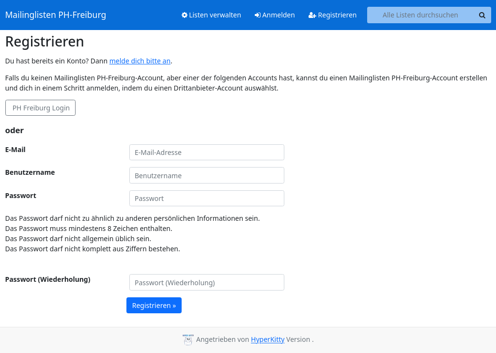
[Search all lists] (420, 15)
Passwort (20, 195)
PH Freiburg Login (40, 107)
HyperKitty (267, 339)
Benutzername (30, 172)
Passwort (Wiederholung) (48, 279)
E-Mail (15, 149)
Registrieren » (154, 305)
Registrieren (333, 14)
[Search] (482, 15)
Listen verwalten (211, 14)
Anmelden (275, 14)
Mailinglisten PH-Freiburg (56, 15)
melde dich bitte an (139, 60)
